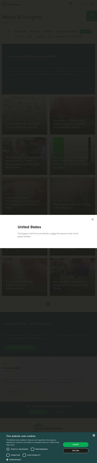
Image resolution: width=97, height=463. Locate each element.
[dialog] (48, 447)
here (25, 234)
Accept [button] (76, 444)
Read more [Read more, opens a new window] (10, 445)
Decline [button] (75, 451)
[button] (33, 459)
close (53, 234)
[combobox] (94, 435)
